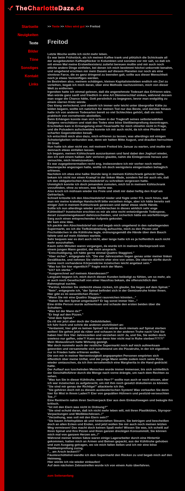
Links (33, 84)
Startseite (30, 27)
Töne (34, 59)
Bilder (33, 51)
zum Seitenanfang (60, 475)
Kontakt (31, 76)
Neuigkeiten (28, 35)
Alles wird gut (75, 26)
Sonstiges (29, 68)
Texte (56, 26)
